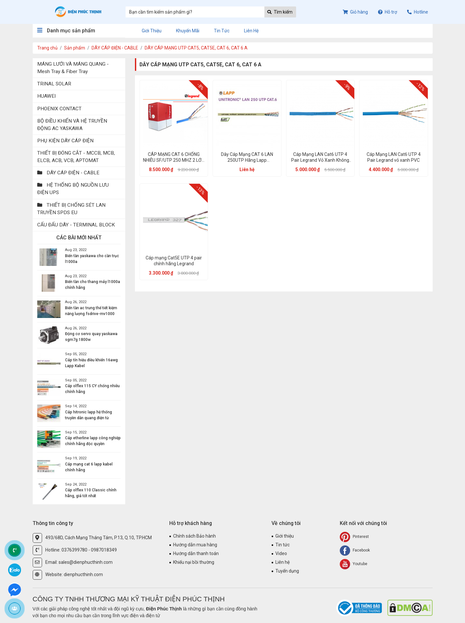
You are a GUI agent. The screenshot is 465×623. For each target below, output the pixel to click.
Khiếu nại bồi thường (193, 562)
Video (281, 553)
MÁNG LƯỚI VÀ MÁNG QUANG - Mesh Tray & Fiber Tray (73, 67)
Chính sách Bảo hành (194, 536)
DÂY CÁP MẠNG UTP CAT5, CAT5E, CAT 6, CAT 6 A (196, 47)
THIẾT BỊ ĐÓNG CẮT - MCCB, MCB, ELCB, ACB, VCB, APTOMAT (76, 156)
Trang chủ (47, 47)
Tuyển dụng (287, 571)
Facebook (355, 550)
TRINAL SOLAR (54, 84)
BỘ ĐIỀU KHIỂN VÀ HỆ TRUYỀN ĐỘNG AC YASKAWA (72, 124)
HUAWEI (46, 96)
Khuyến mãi (187, 30)
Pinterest (354, 537)
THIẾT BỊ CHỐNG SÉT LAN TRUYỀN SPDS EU (71, 208)
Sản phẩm (74, 47)
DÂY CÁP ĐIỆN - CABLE (115, 47)
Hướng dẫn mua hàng (195, 544)
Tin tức (221, 30)
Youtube (353, 564)
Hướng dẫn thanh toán (196, 553)
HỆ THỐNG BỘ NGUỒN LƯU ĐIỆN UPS (73, 188)
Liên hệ (251, 30)
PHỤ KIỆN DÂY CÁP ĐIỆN (65, 141)
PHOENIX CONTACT (59, 109)
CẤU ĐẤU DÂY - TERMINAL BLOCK (76, 225)
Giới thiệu (151, 30)
